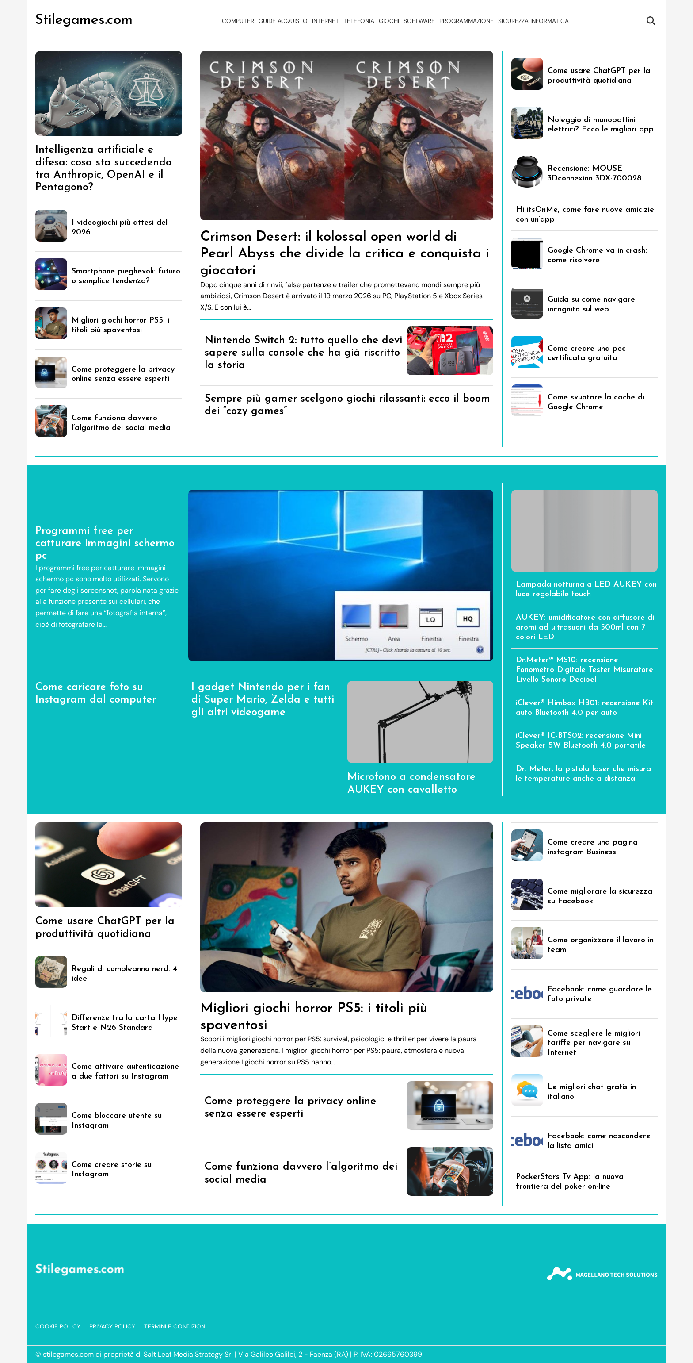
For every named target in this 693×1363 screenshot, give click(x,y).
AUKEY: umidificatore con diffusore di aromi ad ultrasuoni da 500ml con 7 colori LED (585, 627)
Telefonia (358, 21)
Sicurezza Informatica (533, 21)
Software (419, 21)
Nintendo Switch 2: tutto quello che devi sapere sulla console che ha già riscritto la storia (303, 353)
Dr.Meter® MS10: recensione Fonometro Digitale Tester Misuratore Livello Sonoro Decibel (584, 670)
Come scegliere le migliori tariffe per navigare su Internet (594, 1043)
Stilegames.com (84, 20)
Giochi (389, 21)
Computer (238, 21)
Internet (325, 21)
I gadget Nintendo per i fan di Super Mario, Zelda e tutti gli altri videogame (262, 700)
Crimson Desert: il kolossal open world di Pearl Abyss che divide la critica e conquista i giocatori (344, 254)
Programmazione (466, 21)
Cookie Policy (57, 1326)
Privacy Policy (112, 1326)
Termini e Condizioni (175, 1326)
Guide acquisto (283, 21)
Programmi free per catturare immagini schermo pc (105, 544)
